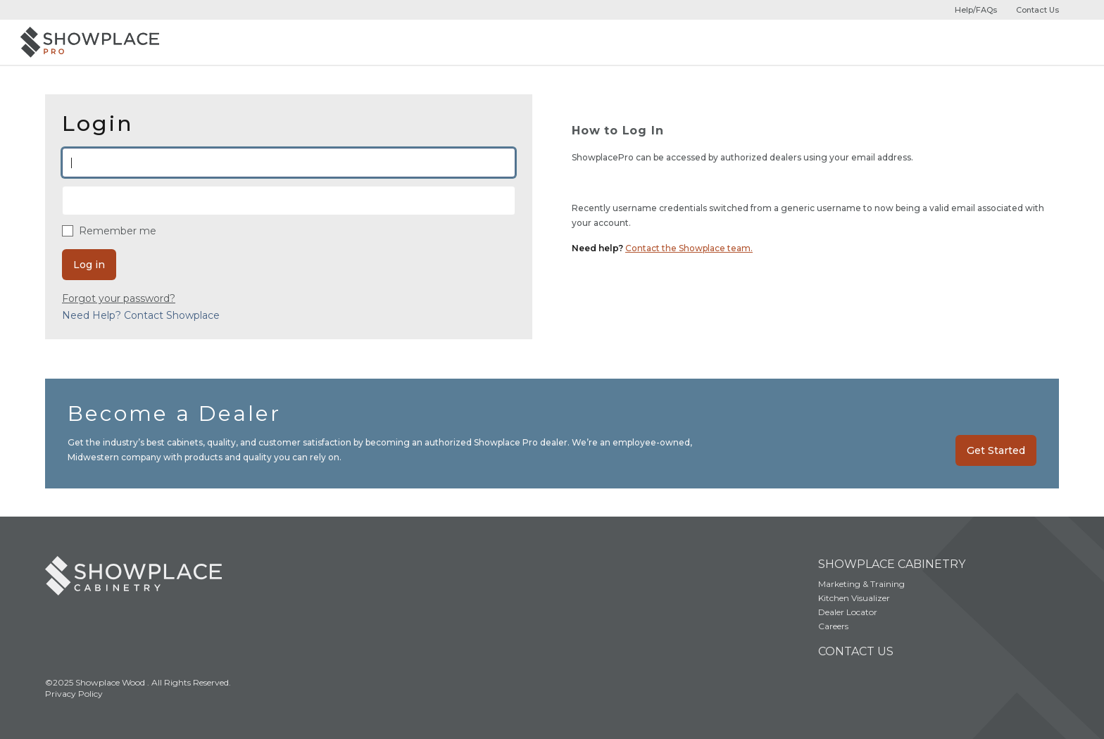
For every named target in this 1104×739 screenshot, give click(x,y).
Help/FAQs (976, 10)
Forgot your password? (118, 298)
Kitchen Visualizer (854, 598)
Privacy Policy (74, 693)
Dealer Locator (847, 612)
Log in (89, 264)
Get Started (996, 450)
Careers (833, 626)
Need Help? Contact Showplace (141, 315)
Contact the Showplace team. (689, 248)
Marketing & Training (861, 584)
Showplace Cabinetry (891, 564)
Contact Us (1037, 10)
